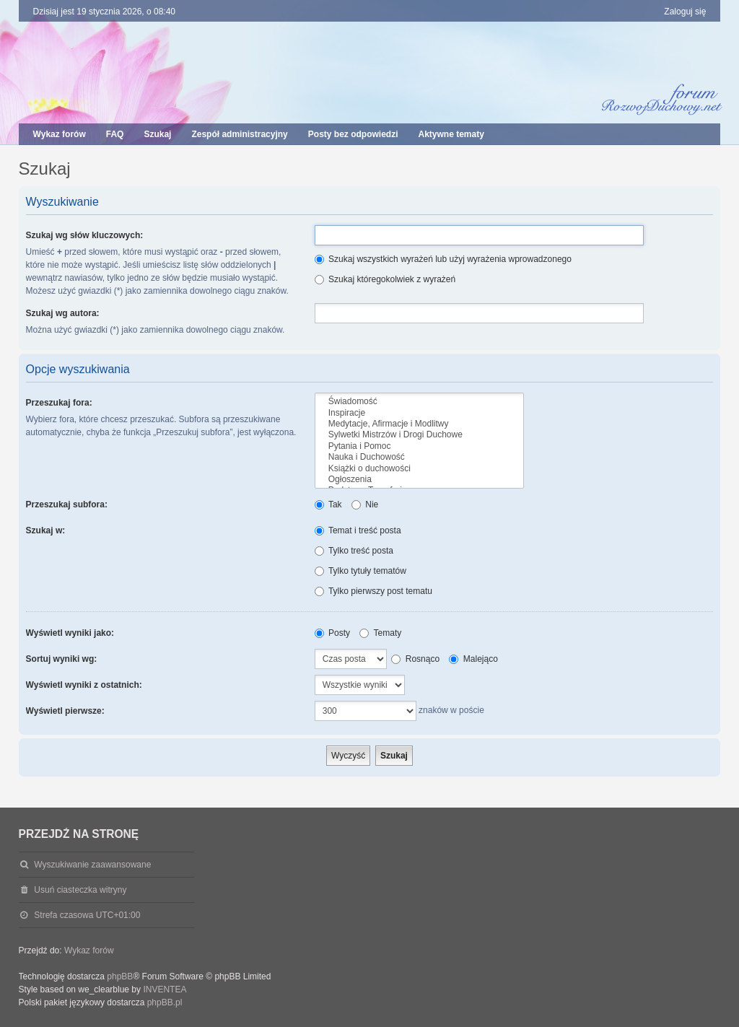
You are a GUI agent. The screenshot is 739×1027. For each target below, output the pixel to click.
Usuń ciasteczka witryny (80, 890)
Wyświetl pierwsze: (65, 711)
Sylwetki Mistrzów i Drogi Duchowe (419, 434)
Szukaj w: (46, 530)
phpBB (120, 976)
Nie (364, 504)
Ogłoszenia (419, 479)
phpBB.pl (165, 1002)
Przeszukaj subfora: (67, 504)
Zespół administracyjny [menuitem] (239, 134)
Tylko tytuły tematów (360, 571)
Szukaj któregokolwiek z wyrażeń (385, 279)
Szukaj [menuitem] (157, 134)
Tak (328, 504)
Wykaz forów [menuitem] (59, 134)
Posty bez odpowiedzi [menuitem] (353, 134)
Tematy (380, 633)
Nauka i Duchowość (419, 457)
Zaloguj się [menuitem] (685, 11)
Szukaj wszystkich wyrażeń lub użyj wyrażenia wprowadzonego (443, 259)
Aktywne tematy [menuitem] (451, 134)
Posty (332, 633)
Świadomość (419, 401)
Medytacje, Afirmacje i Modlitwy (419, 424)
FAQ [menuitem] (115, 134)
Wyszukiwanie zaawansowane (92, 865)
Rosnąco (415, 659)
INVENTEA (164, 989)
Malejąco (473, 659)
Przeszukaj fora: (59, 403)
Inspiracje (419, 413)
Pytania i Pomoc (419, 446)
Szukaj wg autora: (63, 313)
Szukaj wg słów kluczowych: (85, 235)
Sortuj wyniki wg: (61, 659)
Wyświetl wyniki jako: (70, 633)
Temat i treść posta (358, 530)
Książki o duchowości (419, 468)
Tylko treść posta (354, 551)
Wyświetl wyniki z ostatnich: (84, 685)
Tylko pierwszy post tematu (373, 591)
